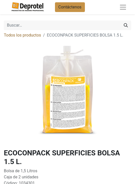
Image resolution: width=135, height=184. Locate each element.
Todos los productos (22, 35)
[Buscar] (125, 25)
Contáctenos (70, 7)
